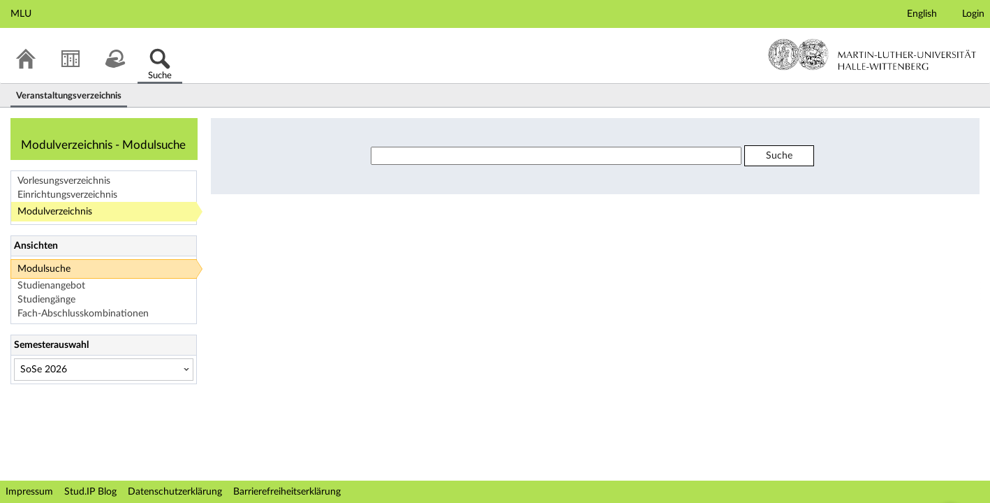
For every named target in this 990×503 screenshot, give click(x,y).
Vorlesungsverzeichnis (63, 181)
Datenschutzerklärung (175, 492)
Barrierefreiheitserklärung (287, 492)
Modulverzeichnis (54, 212)
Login (973, 14)
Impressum (29, 492)
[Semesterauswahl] (103, 369)
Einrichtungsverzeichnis (67, 195)
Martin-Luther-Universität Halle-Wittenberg (872, 54)
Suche (779, 156)
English (922, 14)
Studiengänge (46, 300)
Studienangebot (51, 286)
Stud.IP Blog (90, 492)
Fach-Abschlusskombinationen (83, 314)
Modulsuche (44, 269)
